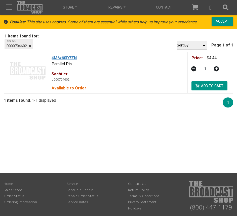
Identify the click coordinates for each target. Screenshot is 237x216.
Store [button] (68, 7)
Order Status (14, 195)
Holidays (134, 208)
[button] (210, 7)
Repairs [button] (115, 7)
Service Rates (77, 201)
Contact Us (137, 183)
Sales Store (13, 189)
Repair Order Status (82, 195)
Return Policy (138, 189)
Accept (222, 21)
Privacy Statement (142, 201)
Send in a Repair (80, 189)
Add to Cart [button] (209, 86)
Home (8, 183)
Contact (164, 7)
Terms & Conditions (144, 195)
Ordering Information (20, 201)
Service (72, 183)
